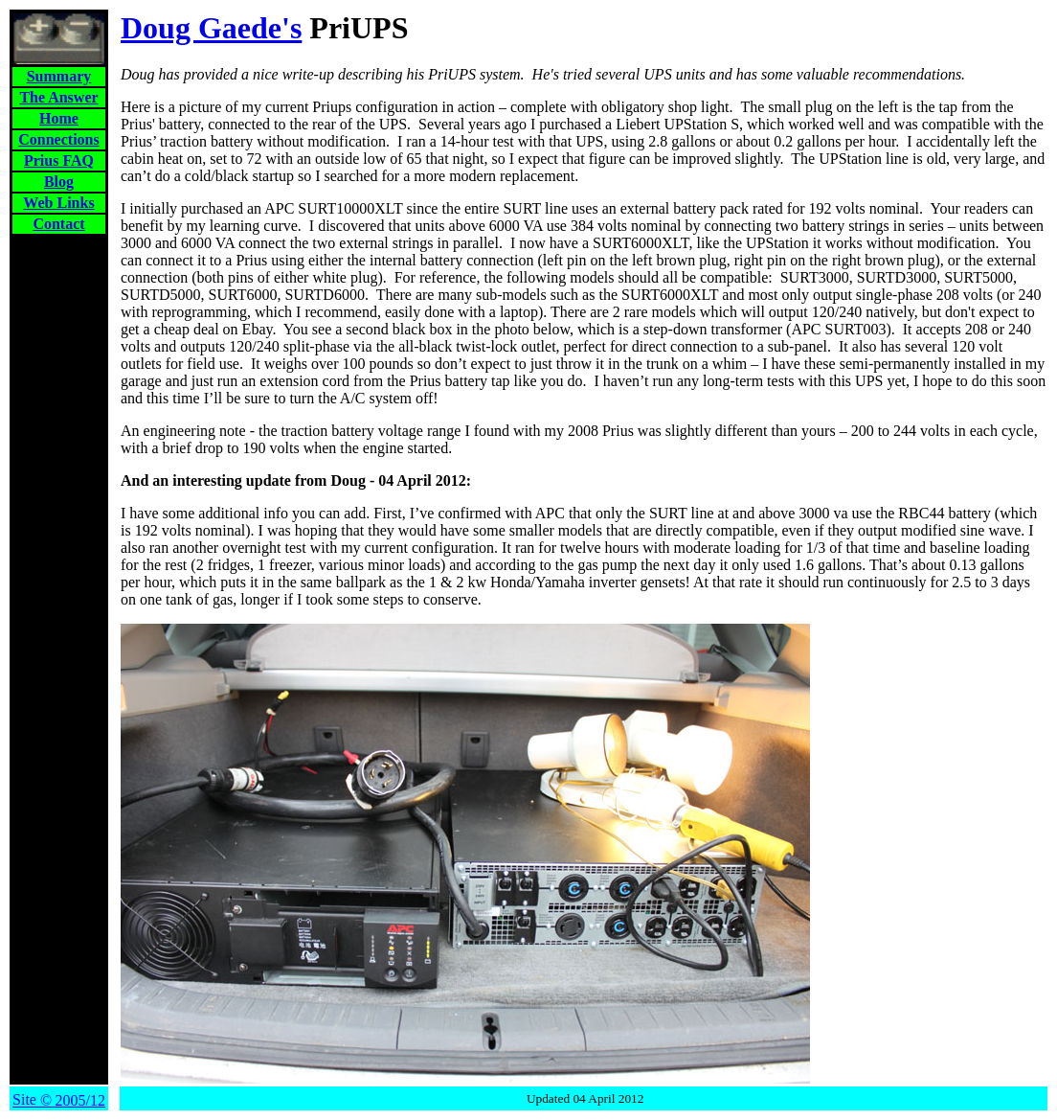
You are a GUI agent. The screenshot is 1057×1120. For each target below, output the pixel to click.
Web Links (58, 202)
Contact (58, 224)
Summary (59, 76)
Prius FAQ (59, 160)
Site (58, 1100)
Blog (59, 181)
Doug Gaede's (211, 28)
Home (59, 118)
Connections (58, 139)
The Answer (58, 97)
